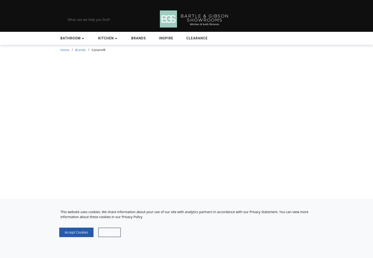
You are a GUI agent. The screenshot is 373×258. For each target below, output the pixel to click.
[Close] (109, 232)
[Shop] (73, 38)
